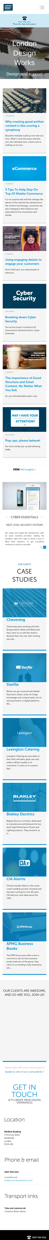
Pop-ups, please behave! (22, 440)
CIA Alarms (16, 879)
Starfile (13, 684)
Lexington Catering (23, 749)
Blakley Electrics (20, 814)
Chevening (16, 619)
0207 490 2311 (24, 22)
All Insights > (28, 469)
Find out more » (24, 87)
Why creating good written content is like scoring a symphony (24, 126)
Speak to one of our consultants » (24, 1071)
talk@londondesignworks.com (18, 1180)
